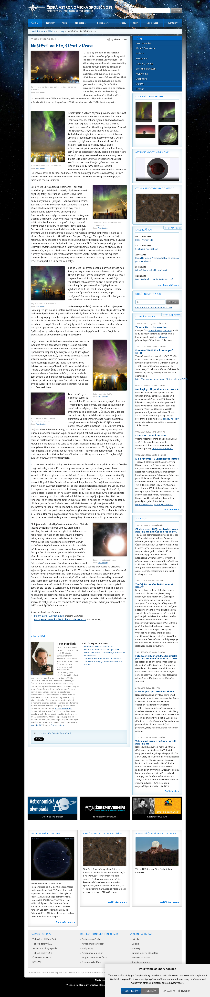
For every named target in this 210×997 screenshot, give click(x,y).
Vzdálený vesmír (144, 63)
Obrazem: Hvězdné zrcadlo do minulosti (103, 658)
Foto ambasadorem (63, 708)
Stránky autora (57, 725)
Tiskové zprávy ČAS (42, 943)
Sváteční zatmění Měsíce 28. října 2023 (101, 649)
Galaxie (135, 943)
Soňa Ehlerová (158, 431)
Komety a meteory (141, 962)
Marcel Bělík (157, 525)
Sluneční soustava (145, 48)
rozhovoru (162, 336)
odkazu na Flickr (171, 418)
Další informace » (65, 922)
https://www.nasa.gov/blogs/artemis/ (154, 504)
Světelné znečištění (146, 68)
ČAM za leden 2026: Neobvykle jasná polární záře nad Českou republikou (156, 530)
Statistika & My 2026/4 (159, 330)
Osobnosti (141, 78)
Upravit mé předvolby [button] (176, 990)
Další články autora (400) (94, 643)
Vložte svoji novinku (172, 314)
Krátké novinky (145, 316)
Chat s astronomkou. (162, 448)
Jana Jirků (156, 687)
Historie (140, 89)
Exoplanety (141, 58)
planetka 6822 (37, 725)
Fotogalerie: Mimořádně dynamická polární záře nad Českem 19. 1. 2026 (156, 657)
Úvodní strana (38, 31)
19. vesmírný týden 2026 (45, 833)
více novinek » (171, 509)
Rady (135, 22)
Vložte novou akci (173, 227)
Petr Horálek (53, 39)
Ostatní (140, 83)
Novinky (50, 22)
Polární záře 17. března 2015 (49, 615)
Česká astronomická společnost (51, 972)
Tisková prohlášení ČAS (44, 939)
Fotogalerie (103, 22)
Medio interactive (88, 984)
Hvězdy (140, 53)
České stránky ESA (41, 957)
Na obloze (80, 22)
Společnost (152, 22)
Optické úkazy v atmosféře (145, 952)
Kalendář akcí (144, 229)
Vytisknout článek (119, 39)
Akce (64, 22)
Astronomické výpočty (93, 943)
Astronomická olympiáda (44, 948)
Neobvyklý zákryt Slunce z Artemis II (156, 389)
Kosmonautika (143, 43)
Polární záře (45, 733)
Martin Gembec (159, 346)
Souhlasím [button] (131, 990)
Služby (122, 22)
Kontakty (173, 22)
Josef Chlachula (159, 323)
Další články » (172, 791)
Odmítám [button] (150, 990)
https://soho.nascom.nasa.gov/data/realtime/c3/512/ (161, 379)
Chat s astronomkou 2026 (150, 435)
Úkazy (61, 31)
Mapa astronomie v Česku (95, 957)
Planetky (136, 948)
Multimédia (142, 73)
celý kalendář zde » (168, 284)
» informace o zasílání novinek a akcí (153, 307)
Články (34, 22)
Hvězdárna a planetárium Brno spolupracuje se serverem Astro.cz (102, 972)
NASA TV (36, 962)
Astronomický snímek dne (151, 152)
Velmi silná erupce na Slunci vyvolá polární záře (155, 742)
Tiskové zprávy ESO (42, 952)
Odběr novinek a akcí (148, 293)
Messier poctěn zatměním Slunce (155, 691)
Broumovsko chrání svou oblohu (99, 646)
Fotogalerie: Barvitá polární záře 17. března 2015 (60, 619)
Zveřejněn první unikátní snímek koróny (154, 585)
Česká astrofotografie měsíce (154, 188)
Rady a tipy (87, 948)
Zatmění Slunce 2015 (61, 733)
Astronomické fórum (92, 962)
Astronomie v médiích (92, 952)
